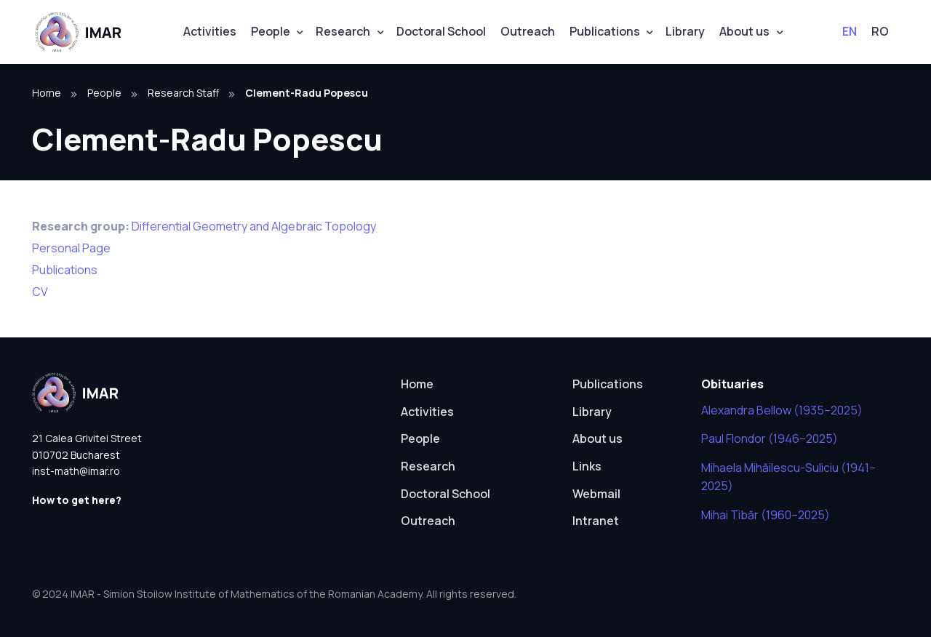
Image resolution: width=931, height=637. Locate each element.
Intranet (595, 521)
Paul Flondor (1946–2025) (769, 438)
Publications (605, 31)
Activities (209, 31)
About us (744, 31)
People (270, 31)
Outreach (527, 31)
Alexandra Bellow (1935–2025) (782, 410)
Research (343, 31)
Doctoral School (441, 31)
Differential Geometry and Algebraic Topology (254, 226)
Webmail (596, 494)
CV (40, 292)
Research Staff (183, 93)
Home (46, 93)
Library (685, 31)
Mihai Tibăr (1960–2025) (765, 515)
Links (587, 466)
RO (880, 31)
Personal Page (71, 248)
